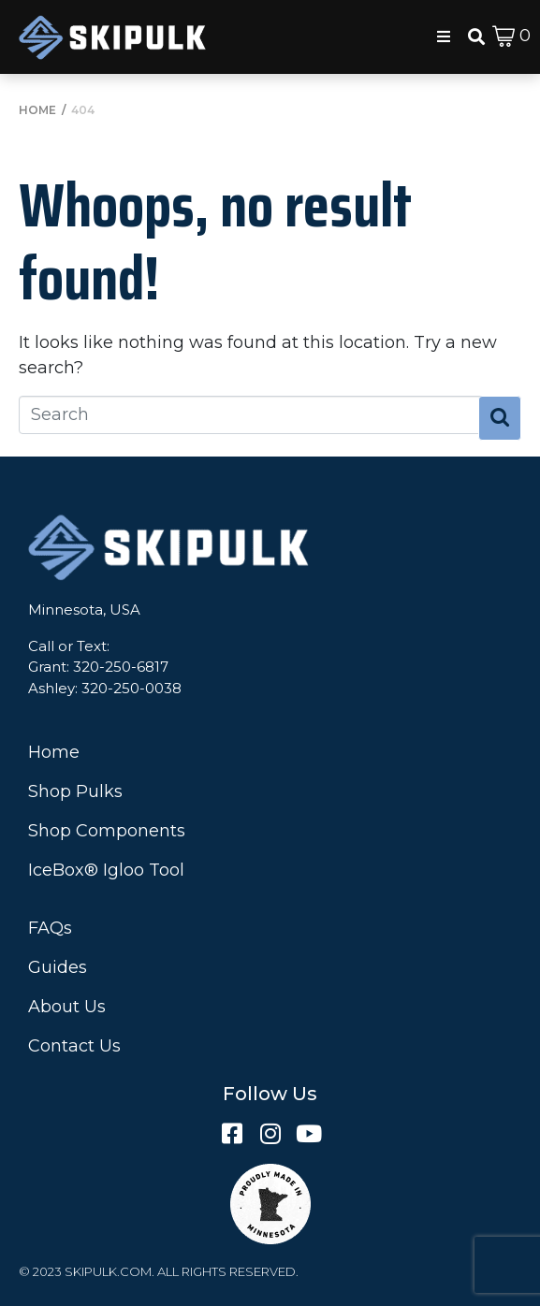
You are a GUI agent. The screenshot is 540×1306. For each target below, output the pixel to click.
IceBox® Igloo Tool (106, 870)
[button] (443, 36)
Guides (57, 967)
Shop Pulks (75, 791)
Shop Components (106, 830)
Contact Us (74, 1046)
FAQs (50, 928)
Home (54, 752)
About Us (67, 1006)
